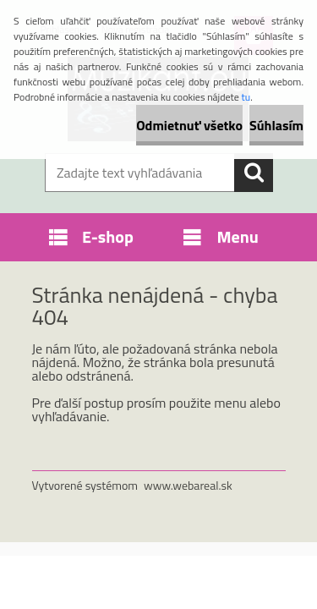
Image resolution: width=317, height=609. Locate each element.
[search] (253, 172)
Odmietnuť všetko (189, 125)
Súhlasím (276, 125)
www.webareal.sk (188, 485)
